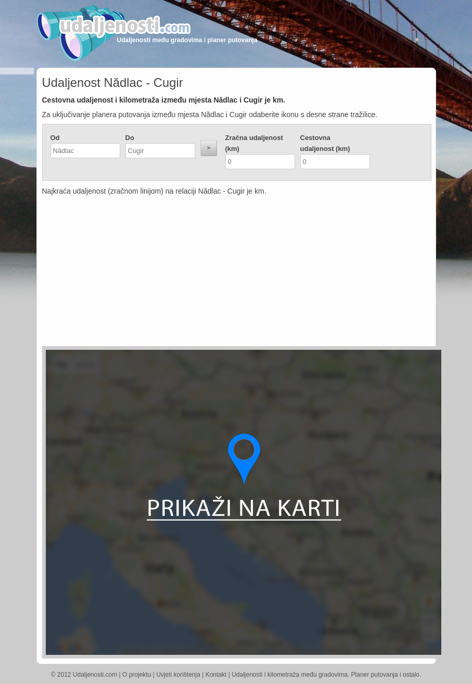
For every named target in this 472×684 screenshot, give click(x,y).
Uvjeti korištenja (178, 674)
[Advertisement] (186, 273)
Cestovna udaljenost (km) (325, 143)
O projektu (136, 674)
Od (55, 138)
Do (129, 138)
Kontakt (216, 674)
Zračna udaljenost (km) (254, 143)
